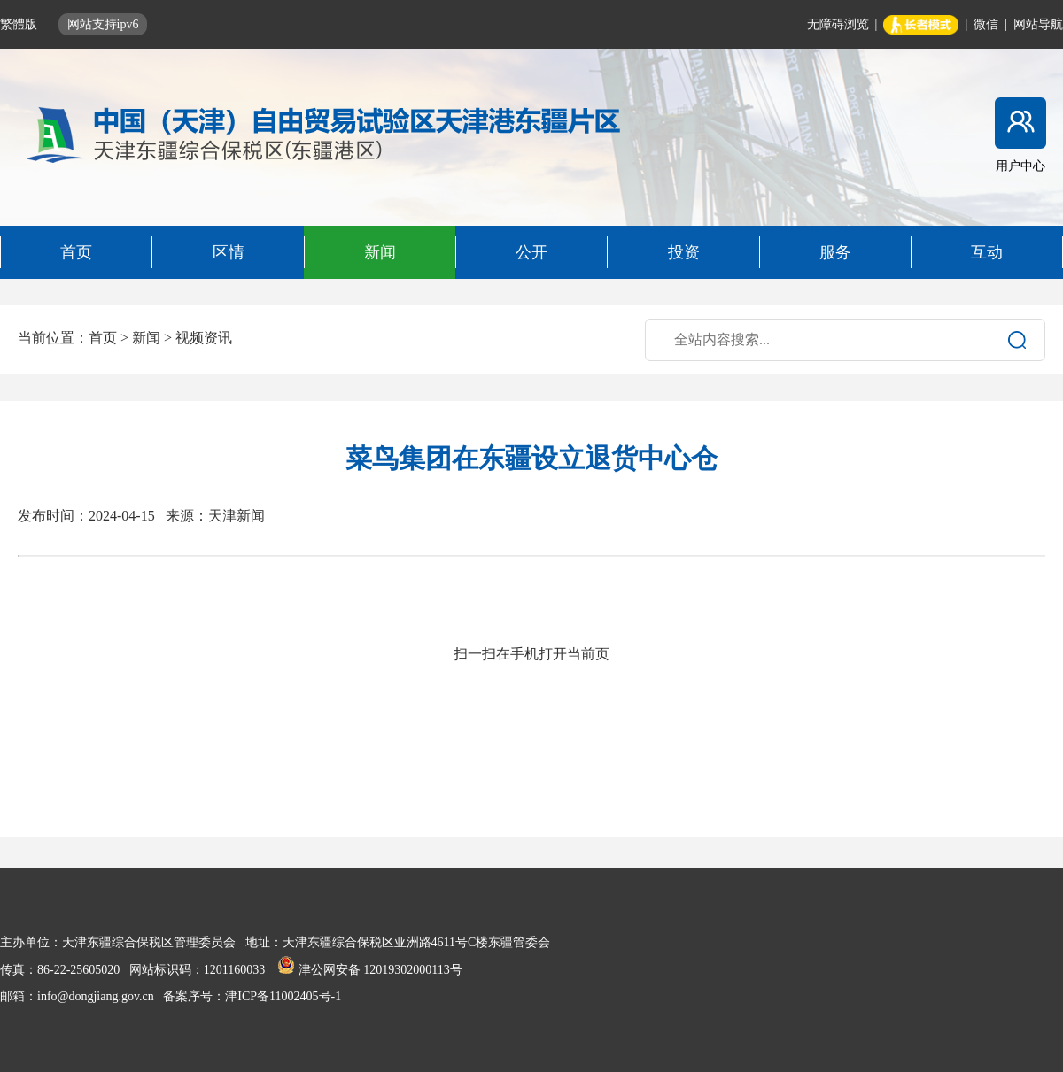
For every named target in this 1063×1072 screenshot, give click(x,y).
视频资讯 (203, 337)
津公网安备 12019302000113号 (369, 969)
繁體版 (20, 24)
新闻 (146, 337)
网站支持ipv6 (103, 24)
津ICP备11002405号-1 (283, 996)
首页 (103, 337)
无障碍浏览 (838, 24)
